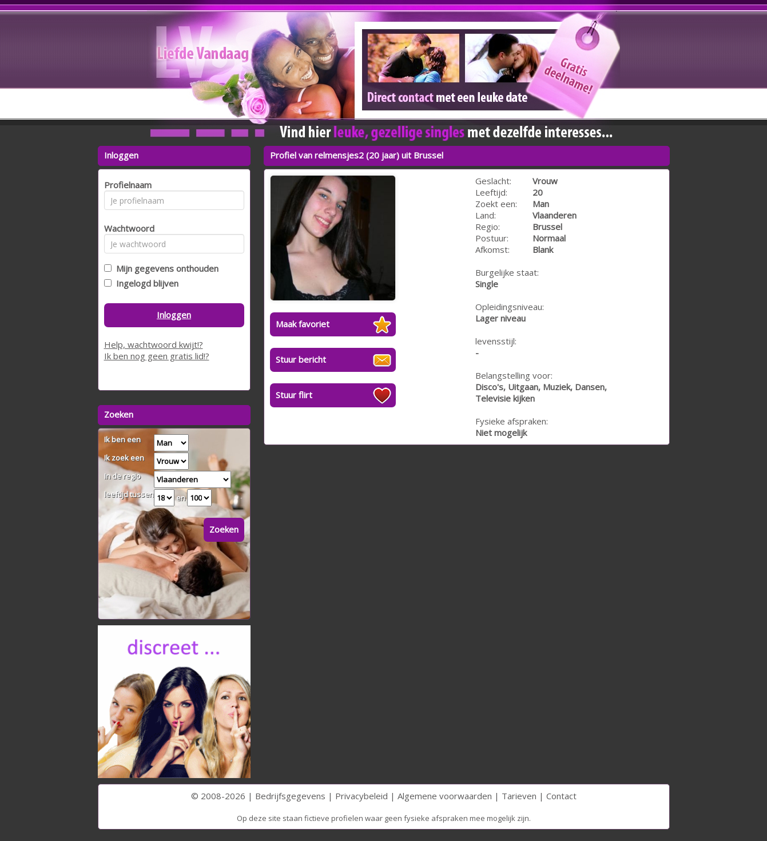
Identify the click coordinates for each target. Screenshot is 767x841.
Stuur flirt (294, 394)
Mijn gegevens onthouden (165, 268)
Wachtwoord (126, 228)
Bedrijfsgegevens (290, 796)
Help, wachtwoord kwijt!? (153, 344)
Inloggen (174, 314)
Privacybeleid (361, 796)
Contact (561, 796)
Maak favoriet (302, 324)
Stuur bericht (301, 359)
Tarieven (519, 796)
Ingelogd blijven (145, 283)
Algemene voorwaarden (445, 796)
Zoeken (224, 529)
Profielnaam (126, 185)
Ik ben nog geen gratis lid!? (156, 356)
